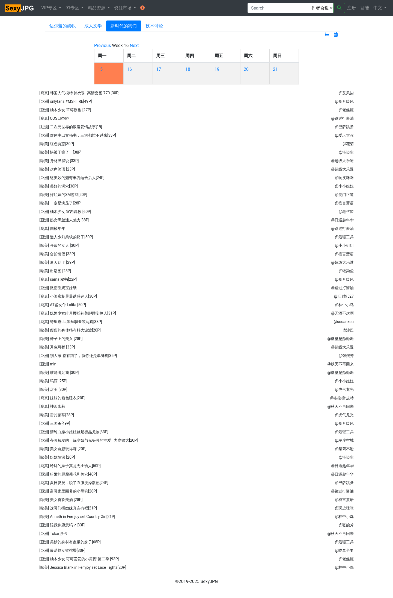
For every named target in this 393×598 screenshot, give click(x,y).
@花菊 (348, 144)
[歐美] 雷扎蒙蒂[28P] (56, 415)
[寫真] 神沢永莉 (52, 406)
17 (158, 69)
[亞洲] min (47, 364)
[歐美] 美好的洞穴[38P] (58, 186)
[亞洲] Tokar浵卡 (53, 533)
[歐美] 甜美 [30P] (53, 389)
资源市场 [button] (123, 7)
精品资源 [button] (97, 7)
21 (275, 69)
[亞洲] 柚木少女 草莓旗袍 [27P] (65, 110)
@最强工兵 (344, 237)
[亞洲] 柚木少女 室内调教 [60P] (65, 211)
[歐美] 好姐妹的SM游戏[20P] (63, 194)
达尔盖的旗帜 (62, 25)
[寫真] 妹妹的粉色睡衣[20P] (62, 398)
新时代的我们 (124, 25)
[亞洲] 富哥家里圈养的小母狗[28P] (68, 491)
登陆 (364, 7)
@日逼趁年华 (342, 220)
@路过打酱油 (342, 118)
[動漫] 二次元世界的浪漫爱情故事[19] (70, 127)
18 (187, 69)
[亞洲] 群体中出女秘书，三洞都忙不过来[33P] (77, 135)
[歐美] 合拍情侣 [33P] (57, 254)
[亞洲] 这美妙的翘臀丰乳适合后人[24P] (72, 177)
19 (217, 69)
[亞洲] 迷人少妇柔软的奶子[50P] (66, 237)
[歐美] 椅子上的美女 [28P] (60, 338)
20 (246, 69)
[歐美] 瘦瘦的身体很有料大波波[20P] (70, 330)
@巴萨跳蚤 (344, 127)
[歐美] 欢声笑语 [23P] (57, 169)
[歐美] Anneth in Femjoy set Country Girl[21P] (77, 516)
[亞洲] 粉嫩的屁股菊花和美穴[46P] (68, 474)
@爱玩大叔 (344, 135)
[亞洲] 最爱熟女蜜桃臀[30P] (62, 550)
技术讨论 (154, 25)
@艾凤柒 (346, 93)
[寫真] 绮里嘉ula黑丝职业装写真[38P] (70, 321)
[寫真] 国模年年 (52, 228)
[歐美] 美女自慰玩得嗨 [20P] (62, 449)
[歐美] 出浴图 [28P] (55, 271)
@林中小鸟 (344, 305)
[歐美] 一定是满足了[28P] (60, 203)
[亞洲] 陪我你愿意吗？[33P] (62, 525)
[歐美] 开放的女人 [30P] (59, 245)
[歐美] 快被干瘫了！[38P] (60, 152)
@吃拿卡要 (344, 550)
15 (100, 69)
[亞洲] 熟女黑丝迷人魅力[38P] (64, 220)
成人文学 (93, 25)
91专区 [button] (73, 7)
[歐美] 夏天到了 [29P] (57, 262)
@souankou (344, 321)
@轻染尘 (346, 152)
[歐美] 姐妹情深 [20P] (57, 457)
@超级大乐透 (342, 161)
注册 (351, 7)
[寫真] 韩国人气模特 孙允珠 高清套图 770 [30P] (79, 93)
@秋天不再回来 (340, 364)
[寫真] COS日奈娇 (54, 118)
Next (134, 45)
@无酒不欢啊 (342, 313)
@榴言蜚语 (344, 203)
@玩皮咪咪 (344, 177)
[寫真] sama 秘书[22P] (58, 279)
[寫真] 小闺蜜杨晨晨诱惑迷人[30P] (68, 296)
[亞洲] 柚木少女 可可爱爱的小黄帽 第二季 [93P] (79, 559)
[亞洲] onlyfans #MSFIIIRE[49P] (65, 101)
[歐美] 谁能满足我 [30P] (59, 372)
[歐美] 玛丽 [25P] (53, 381)
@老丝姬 (346, 110)
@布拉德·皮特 (342, 398)
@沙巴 (348, 330)
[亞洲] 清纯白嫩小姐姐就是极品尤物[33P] (73, 432)
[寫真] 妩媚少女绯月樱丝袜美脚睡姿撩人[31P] (77, 313)
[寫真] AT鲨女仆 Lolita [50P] (62, 305)
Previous (102, 45)
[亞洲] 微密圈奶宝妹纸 (58, 288)
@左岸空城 (344, 440)
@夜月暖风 (344, 101)
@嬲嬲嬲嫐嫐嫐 (340, 338)
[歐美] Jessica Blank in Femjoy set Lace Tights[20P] (82, 567)
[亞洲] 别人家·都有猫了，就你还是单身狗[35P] (78, 355)
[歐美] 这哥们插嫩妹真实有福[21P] (68, 508)
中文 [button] (378, 7)
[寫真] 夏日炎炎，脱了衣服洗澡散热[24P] (73, 482)
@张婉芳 (346, 355)
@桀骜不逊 (344, 449)
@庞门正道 (344, 194)
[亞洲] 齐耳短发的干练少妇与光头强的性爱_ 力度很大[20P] (88, 440)
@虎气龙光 (344, 389)
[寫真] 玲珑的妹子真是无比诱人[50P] (70, 466)
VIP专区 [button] (49, 7)
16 (129, 69)
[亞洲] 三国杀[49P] (54, 423)
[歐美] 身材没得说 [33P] (59, 161)
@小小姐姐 (344, 186)
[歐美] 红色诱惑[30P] (56, 144)
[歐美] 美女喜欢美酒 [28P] (60, 499)
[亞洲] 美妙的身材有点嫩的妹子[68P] (70, 542)
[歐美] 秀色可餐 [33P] (57, 347)
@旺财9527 (344, 296)
